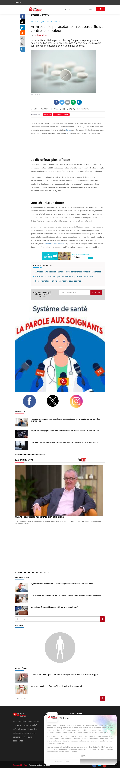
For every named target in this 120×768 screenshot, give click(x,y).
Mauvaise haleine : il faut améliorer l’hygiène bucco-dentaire (57, 685)
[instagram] (79, 401)
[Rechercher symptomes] (102, 697)
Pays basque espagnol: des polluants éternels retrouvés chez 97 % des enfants (65, 430)
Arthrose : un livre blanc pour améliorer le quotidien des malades (64, 276)
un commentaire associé (53, 243)
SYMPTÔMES (21, 668)
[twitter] (56, 401)
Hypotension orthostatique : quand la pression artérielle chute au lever (62, 583)
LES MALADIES (22, 577)
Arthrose (47, 114)
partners (63, 725)
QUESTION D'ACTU (39, 15)
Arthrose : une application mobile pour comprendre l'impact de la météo (68, 271)
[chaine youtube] (91, 460)
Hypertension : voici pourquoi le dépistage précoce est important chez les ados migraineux (65, 420)
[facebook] (32, 401)
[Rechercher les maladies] (102, 618)
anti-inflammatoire (61, 114)
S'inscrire (96, 292)
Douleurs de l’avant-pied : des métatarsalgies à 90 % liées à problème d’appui (64, 674)
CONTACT (17, 3)
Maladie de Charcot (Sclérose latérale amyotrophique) (54, 607)
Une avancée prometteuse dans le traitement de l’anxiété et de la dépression (64, 442)
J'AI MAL (19, 625)
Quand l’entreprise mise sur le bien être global (39, 516)
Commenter (83, 109)
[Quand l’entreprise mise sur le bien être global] (60, 490)
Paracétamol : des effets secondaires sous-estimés (58, 280)
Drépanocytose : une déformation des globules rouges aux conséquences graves (66, 595)
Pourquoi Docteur (20, 764)
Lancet (68, 130)
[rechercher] (90, 9)
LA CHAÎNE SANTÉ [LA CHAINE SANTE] (23, 460)
